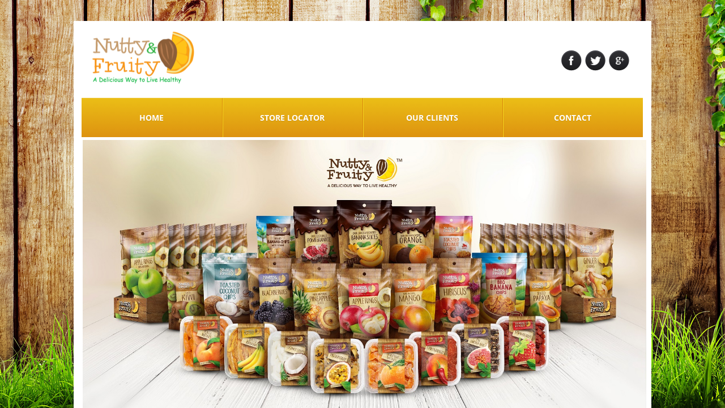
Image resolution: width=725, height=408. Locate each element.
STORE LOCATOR (292, 117)
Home (151, 117)
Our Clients (432, 117)
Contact (572, 117)
